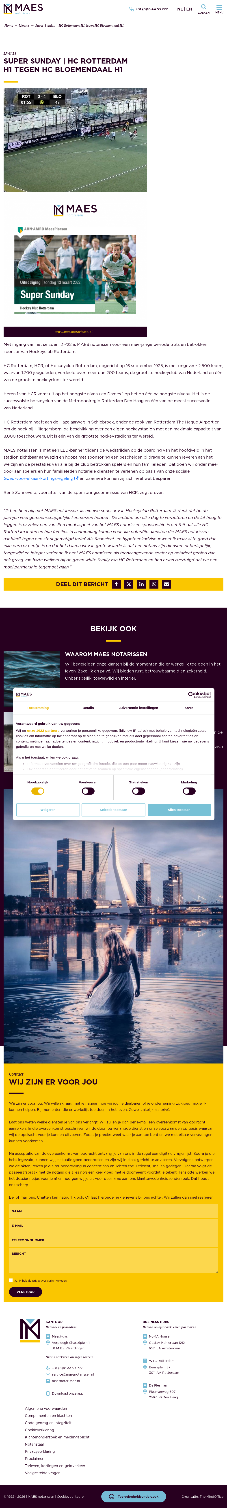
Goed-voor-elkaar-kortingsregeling (38, 478)
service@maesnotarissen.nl (73, 1374)
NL (180, 9)
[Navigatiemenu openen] (219, 9)
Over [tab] (189, 708)
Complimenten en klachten (48, 1415)
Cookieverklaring (39, 1429)
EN (189, 9)
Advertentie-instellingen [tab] (138, 708)
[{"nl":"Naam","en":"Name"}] (113, 1211)
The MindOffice (211, 1496)
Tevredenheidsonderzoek (133, 1496)
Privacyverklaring (40, 1451)
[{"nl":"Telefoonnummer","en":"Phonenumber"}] (113, 1240)
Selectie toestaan (113, 810)
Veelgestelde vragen (43, 1472)
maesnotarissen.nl (66, 1381)
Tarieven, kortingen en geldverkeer (55, 1465)
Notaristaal (34, 1444)
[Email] (113, 1226)
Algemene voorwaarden (46, 1408)
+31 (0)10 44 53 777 (148, 9)
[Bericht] (113, 1261)
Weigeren (47, 810)
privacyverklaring (43, 1281)
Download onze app (67, 1393)
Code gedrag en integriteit (48, 1422)
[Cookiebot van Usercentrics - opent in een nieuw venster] (191, 694)
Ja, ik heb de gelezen (40, 1281)
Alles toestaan (179, 810)
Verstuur (26, 1292)
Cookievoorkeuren (71, 1496)
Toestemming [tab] (38, 708)
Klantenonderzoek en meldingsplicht (57, 1437)
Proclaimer (34, 1458)
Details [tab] (88, 708)
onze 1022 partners (43, 730)
